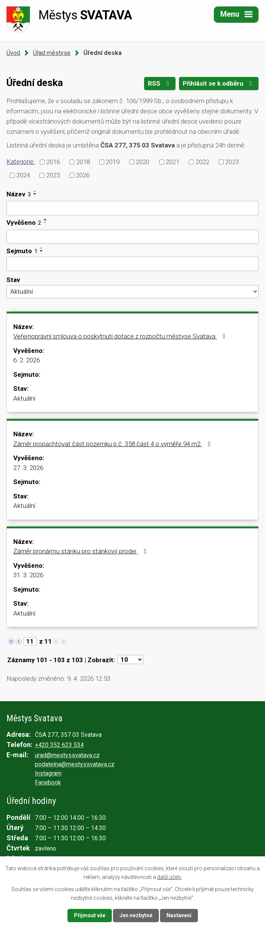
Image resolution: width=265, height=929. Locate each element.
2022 (202, 162)
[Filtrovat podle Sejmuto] (132, 264)
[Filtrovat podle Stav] (132, 291)
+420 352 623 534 (59, 745)
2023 (232, 162)
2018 (83, 162)
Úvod (13, 52)
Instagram (48, 773)
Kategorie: (20, 161)
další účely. (169, 877)
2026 (82, 175)
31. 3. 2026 (28, 575)
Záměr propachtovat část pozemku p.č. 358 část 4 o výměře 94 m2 (113, 444)
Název (18, 194)
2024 (23, 175)
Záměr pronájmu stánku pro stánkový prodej (81, 551)
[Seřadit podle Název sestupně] (35, 194)
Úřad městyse (52, 52)
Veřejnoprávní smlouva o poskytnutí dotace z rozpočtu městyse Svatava (120, 336)
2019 (112, 162)
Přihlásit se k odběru (219, 83)
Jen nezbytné (135, 915)
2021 (172, 162)
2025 (53, 175)
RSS (160, 83)
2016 (53, 162)
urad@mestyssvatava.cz (67, 755)
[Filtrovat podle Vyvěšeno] (132, 237)
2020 (142, 162)
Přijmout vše (89, 915)
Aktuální (24, 398)
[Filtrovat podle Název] (132, 208)
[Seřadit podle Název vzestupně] (35, 191)
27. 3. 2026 (28, 468)
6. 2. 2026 (26, 360)
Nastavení (178, 915)
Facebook (48, 782)
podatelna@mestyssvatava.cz (74, 764)
